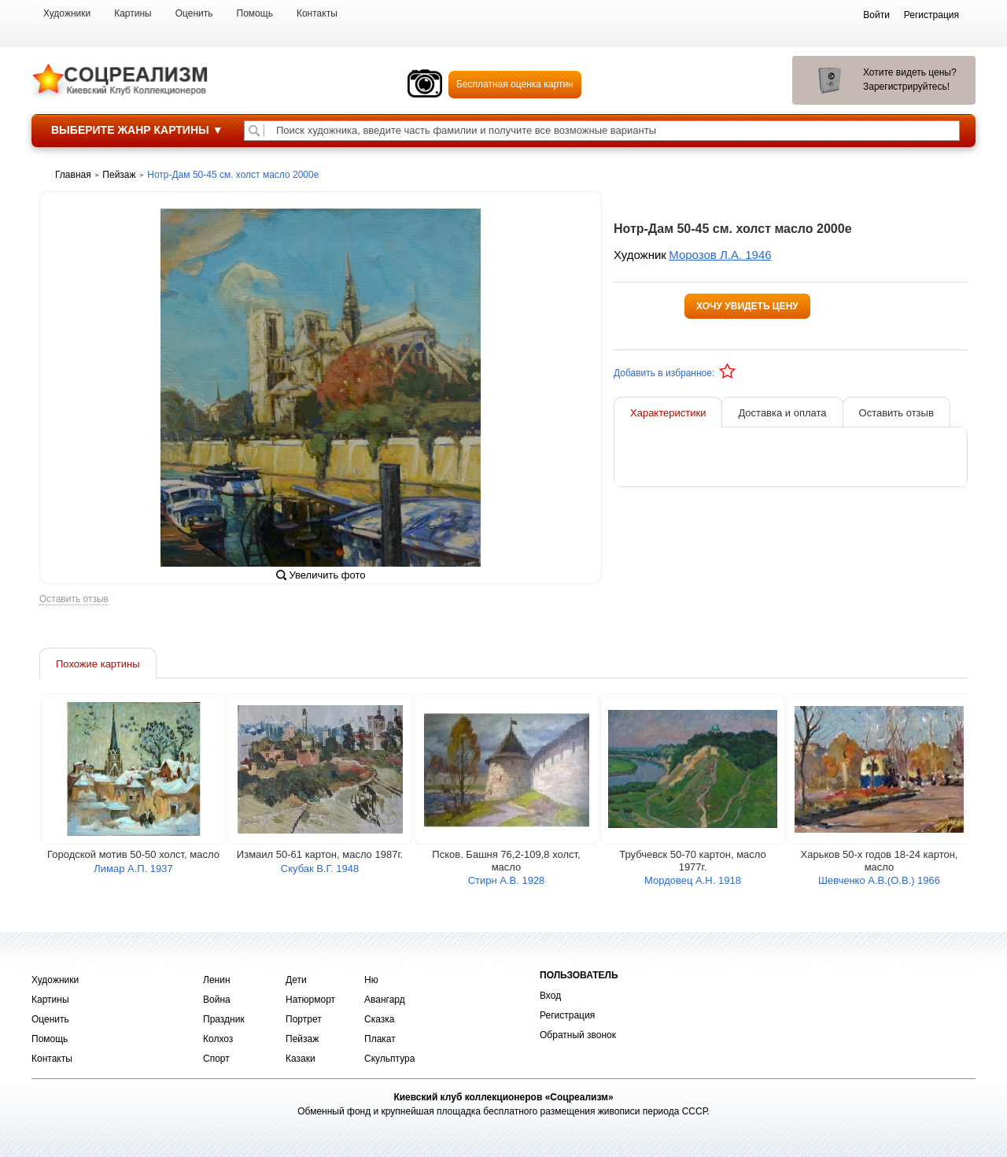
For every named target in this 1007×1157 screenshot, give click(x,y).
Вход (550, 995)
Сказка (379, 1019)
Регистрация (567, 1015)
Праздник (224, 1019)
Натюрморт (310, 999)
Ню (371, 979)
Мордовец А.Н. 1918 (692, 884)
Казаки (300, 1058)
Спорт (216, 1058)
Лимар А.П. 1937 (133, 872)
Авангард (384, 999)
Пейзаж (302, 1038)
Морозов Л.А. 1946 (720, 254)
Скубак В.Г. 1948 (320, 872)
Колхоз (218, 1038)
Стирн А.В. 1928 (506, 884)
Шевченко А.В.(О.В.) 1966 (879, 884)
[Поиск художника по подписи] (254, 130)
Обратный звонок (578, 1035)
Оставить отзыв (74, 603)
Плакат (380, 1038)
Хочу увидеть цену (747, 306)
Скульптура (389, 1058)
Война (217, 999)
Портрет (304, 1019)
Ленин (217, 979)
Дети (296, 979)
